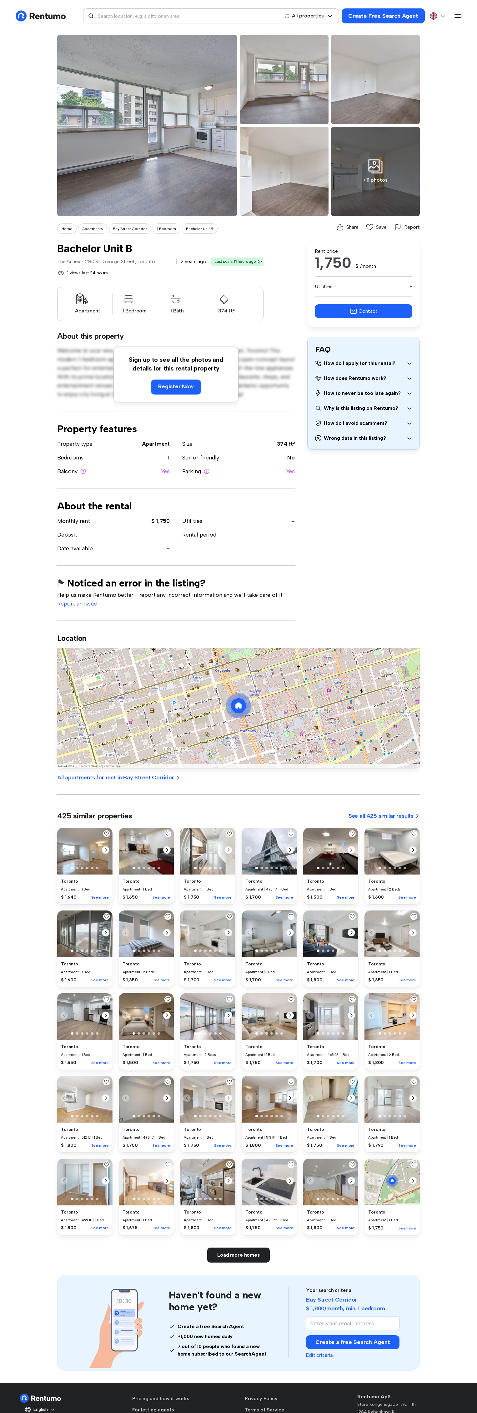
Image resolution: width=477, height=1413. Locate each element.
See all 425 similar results (384, 815)
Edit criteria (319, 1355)
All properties (308, 16)
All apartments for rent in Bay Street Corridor (118, 777)
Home (67, 229)
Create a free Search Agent (352, 1342)
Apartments (92, 229)
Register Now (176, 386)
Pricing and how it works (160, 1398)
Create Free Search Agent (383, 15)
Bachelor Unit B (199, 229)
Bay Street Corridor (130, 229)
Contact (364, 311)
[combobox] (181, 16)
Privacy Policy (261, 1398)
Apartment (156, 443)
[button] (260, 261)
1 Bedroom (166, 229)
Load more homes (238, 1255)
